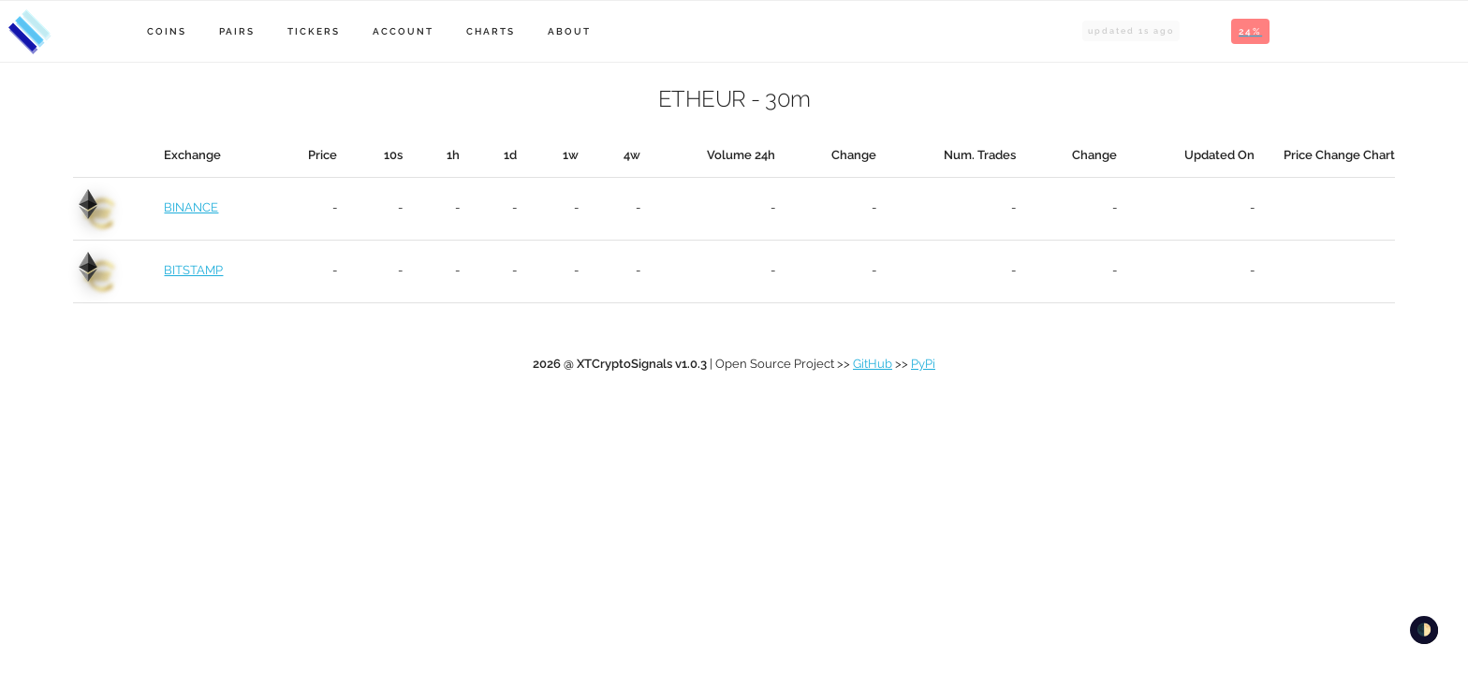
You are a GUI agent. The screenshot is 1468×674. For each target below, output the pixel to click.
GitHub (872, 364)
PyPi (923, 364)
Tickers (313, 31)
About (569, 31)
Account (403, 31)
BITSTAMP (193, 270)
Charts (490, 31)
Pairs (237, 31)
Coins (166, 31)
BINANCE (191, 207)
